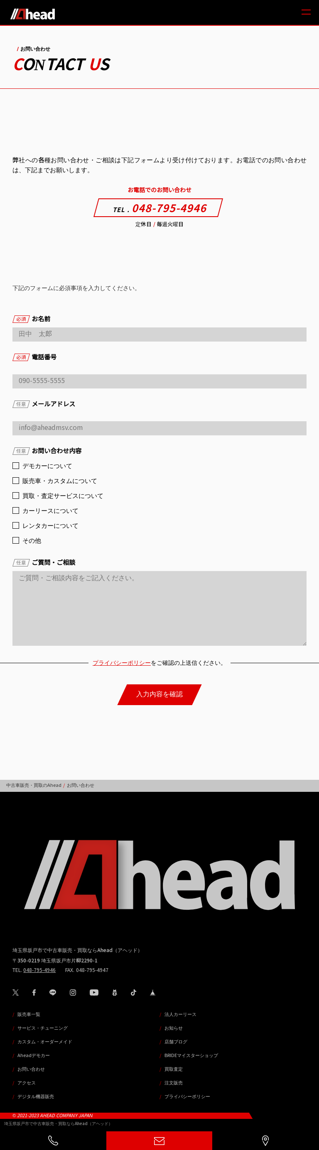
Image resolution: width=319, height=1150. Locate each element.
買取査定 (173, 1069)
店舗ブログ (175, 1041)
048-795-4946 (159, 208)
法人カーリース (180, 1014)
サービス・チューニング (42, 1027)
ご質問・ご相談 (43, 562)
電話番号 (34, 357)
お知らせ (173, 1027)
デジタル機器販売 (35, 1096)
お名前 (31, 318)
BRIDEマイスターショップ (191, 1055)
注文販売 (173, 1082)
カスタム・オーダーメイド (44, 1041)
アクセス (26, 1082)
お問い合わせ (31, 1069)
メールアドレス (43, 404)
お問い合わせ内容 (46, 450)
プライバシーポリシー (122, 662)
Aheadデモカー (33, 1055)
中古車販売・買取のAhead (33, 785)
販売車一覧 (28, 1014)
